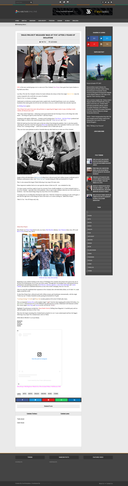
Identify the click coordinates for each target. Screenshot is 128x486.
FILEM (89, 233)
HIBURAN (43, 393)
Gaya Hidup (41, 20)
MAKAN (90, 243)
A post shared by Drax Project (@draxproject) (39, 380)
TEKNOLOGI (91, 267)
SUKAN (59, 20)
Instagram (19, 321)
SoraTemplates (26, 483)
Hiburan (32, 20)
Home (17, 20)
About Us (101, 483)
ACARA (67, 20)
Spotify (19, 325)
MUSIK (50, 393)
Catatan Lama (65, 413)
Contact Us (109, 483)
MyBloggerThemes (45, 483)
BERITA (24, 20)
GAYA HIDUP (91, 236)
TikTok (19, 322)
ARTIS (24, 393)
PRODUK (51, 20)
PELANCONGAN (92, 250)
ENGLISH (75, 20)
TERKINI (56, 393)
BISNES (90, 226)
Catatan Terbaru (32, 413)
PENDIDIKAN (91, 257)
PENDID (90, 253)
